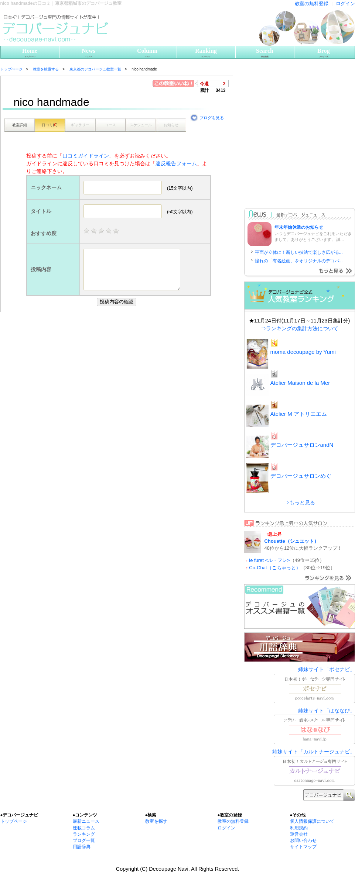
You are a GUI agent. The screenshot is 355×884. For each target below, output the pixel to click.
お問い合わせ (303, 840)
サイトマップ (303, 847)
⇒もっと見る (299, 502)
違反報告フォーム (176, 163)
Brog (323, 53)
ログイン (345, 3)
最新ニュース (86, 821)
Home (30, 53)
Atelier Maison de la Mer (300, 383)
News (88, 53)
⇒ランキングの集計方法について (299, 328)
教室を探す (156, 821)
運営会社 (299, 834)
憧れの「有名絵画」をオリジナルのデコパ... (299, 260)
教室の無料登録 (311, 3)
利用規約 (299, 828)
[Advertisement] (69, 385)
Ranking (206, 53)
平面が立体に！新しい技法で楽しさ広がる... (299, 252)
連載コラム (84, 828)
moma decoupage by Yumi (303, 352)
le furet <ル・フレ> (269, 560)
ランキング (84, 834)
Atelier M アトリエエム (298, 414)
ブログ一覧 (84, 840)
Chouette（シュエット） (291, 541)
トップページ (13, 821)
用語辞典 (82, 847)
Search (265, 53)
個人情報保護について (312, 821)
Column (147, 53)
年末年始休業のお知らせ (298, 227)
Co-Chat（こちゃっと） (274, 567)
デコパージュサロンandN (302, 445)
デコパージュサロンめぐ (300, 476)
